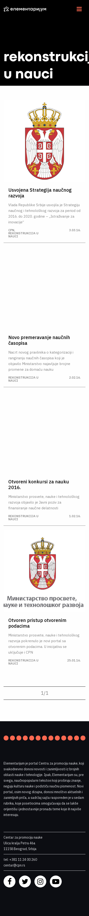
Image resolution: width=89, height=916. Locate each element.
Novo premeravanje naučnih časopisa (39, 340)
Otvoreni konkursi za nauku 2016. (38, 484)
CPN (11, 230)
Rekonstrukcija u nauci (23, 234)
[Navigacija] (79, 9)
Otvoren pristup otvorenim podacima (37, 623)
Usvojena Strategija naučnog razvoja (40, 193)
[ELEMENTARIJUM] (28, 9)
